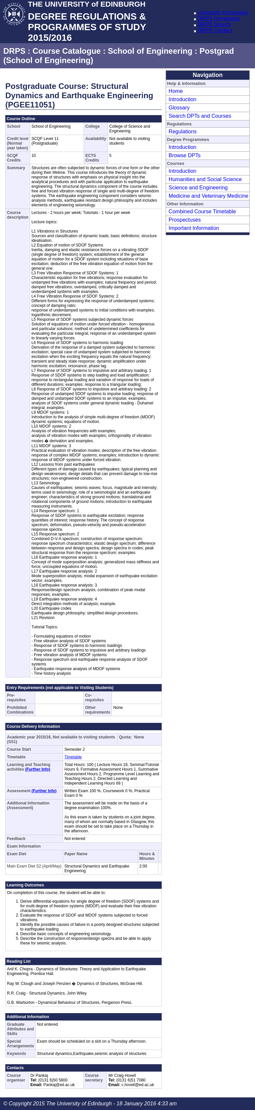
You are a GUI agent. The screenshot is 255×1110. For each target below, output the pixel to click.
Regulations (183, 131)
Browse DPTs (185, 155)
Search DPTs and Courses (200, 116)
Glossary (179, 107)
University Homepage (223, 12)
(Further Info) (37, 769)
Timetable (73, 757)
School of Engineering (150, 50)
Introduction (183, 99)
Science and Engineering (198, 187)
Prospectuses (185, 220)
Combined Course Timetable (202, 211)
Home (176, 91)
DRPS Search (214, 24)
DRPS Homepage (219, 18)
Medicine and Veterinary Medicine (208, 196)
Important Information (194, 228)
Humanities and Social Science (205, 179)
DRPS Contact (215, 30)
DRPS (14, 50)
